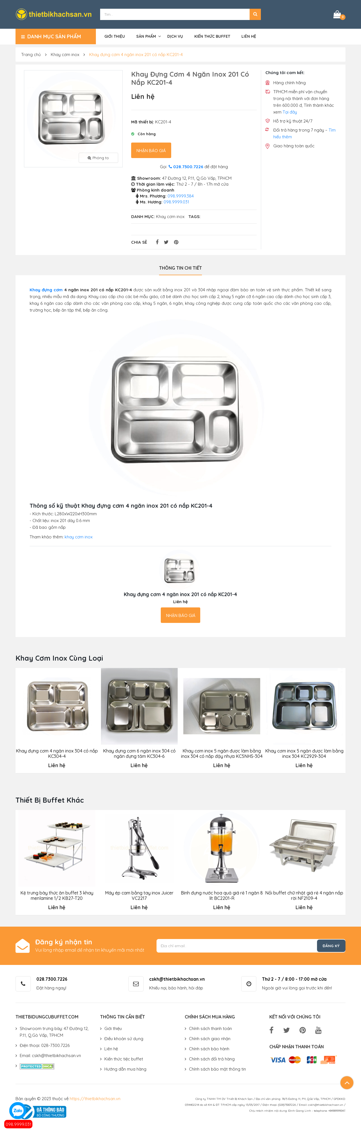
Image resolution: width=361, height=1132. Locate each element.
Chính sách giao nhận (209, 1037)
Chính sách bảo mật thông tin (217, 1068)
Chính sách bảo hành (209, 1048)
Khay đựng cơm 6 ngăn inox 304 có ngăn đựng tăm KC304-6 (139, 752)
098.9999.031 (18, 1124)
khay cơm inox (79, 536)
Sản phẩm (146, 35)
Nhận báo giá (151, 150)
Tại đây (290, 111)
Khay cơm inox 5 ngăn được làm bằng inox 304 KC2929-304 (304, 752)
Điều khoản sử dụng (123, 1037)
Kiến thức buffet (212, 35)
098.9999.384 (181, 195)
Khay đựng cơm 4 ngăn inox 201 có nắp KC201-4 (136, 54)
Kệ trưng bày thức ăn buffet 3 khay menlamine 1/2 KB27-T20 (56, 894)
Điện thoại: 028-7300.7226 (45, 1044)
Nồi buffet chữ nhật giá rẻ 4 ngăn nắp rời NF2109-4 (304, 894)
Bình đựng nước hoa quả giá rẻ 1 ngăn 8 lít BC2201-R (221, 894)
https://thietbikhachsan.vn (95, 1097)
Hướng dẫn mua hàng (125, 1068)
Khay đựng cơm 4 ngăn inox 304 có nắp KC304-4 (56, 752)
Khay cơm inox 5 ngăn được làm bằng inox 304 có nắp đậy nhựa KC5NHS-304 (221, 752)
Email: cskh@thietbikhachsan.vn (50, 1054)
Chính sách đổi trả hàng (212, 1058)
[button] (255, 14)
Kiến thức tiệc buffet (123, 1058)
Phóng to (98, 157)
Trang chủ (31, 54)
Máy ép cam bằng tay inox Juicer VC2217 (139, 894)
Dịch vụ (175, 35)
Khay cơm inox (65, 54)
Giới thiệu (114, 35)
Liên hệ (248, 35)
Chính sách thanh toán (210, 1027)
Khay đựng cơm (46, 289)
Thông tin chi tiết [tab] (180, 267)
